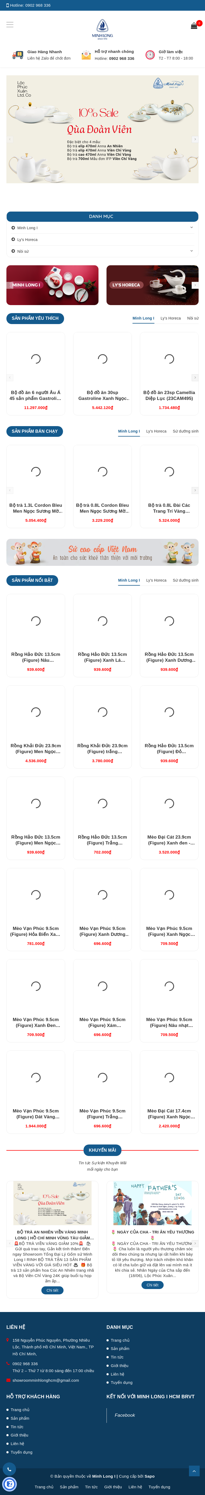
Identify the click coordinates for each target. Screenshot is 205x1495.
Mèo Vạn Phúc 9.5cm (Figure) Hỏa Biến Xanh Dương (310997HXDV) (35, 934)
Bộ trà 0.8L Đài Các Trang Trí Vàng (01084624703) (169, 511)
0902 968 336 (38, 5)
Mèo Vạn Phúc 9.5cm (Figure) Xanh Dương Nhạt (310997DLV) (103, 934)
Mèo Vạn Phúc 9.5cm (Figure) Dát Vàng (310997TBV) (36, 1116)
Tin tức (117, 1357)
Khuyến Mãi (102, 1150)
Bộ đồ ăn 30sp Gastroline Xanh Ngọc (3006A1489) (102, 398)
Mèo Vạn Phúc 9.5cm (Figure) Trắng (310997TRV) (103, 1116)
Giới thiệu (119, 1365)
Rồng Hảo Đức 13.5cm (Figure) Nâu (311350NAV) (35, 660)
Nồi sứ (23, 251)
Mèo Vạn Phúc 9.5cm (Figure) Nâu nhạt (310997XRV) (169, 1025)
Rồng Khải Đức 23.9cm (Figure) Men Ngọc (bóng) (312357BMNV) (36, 751)
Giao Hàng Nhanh (44, 51)
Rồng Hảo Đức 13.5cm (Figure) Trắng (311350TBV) (102, 843)
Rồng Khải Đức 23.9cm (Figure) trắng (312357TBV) (102, 751)
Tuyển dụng (122, 1382)
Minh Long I (27, 228)
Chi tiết (52, 1290)
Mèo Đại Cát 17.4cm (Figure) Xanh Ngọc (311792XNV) (169, 1116)
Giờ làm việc (171, 51)
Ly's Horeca (27, 240)
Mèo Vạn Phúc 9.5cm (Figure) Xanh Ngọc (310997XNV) (169, 934)
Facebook (125, 1415)
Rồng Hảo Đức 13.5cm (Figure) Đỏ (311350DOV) (169, 751)
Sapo (150, 1476)
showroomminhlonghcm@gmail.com (46, 1380)
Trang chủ (120, 1340)
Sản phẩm (120, 1348)
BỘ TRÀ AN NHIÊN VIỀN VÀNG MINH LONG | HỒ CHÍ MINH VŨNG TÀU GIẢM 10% (52, 1238)
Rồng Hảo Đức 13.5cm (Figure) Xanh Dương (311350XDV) (169, 660)
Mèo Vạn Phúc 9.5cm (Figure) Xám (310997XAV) (103, 1025)
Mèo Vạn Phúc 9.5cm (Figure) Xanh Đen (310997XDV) (36, 1025)
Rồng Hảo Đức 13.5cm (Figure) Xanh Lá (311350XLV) (102, 660)
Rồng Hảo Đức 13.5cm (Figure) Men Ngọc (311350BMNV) (35, 843)
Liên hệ (117, 1374)
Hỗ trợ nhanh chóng (114, 51)
